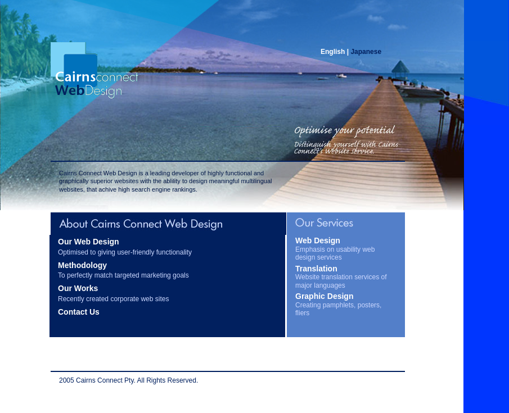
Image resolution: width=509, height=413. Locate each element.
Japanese (365, 52)
